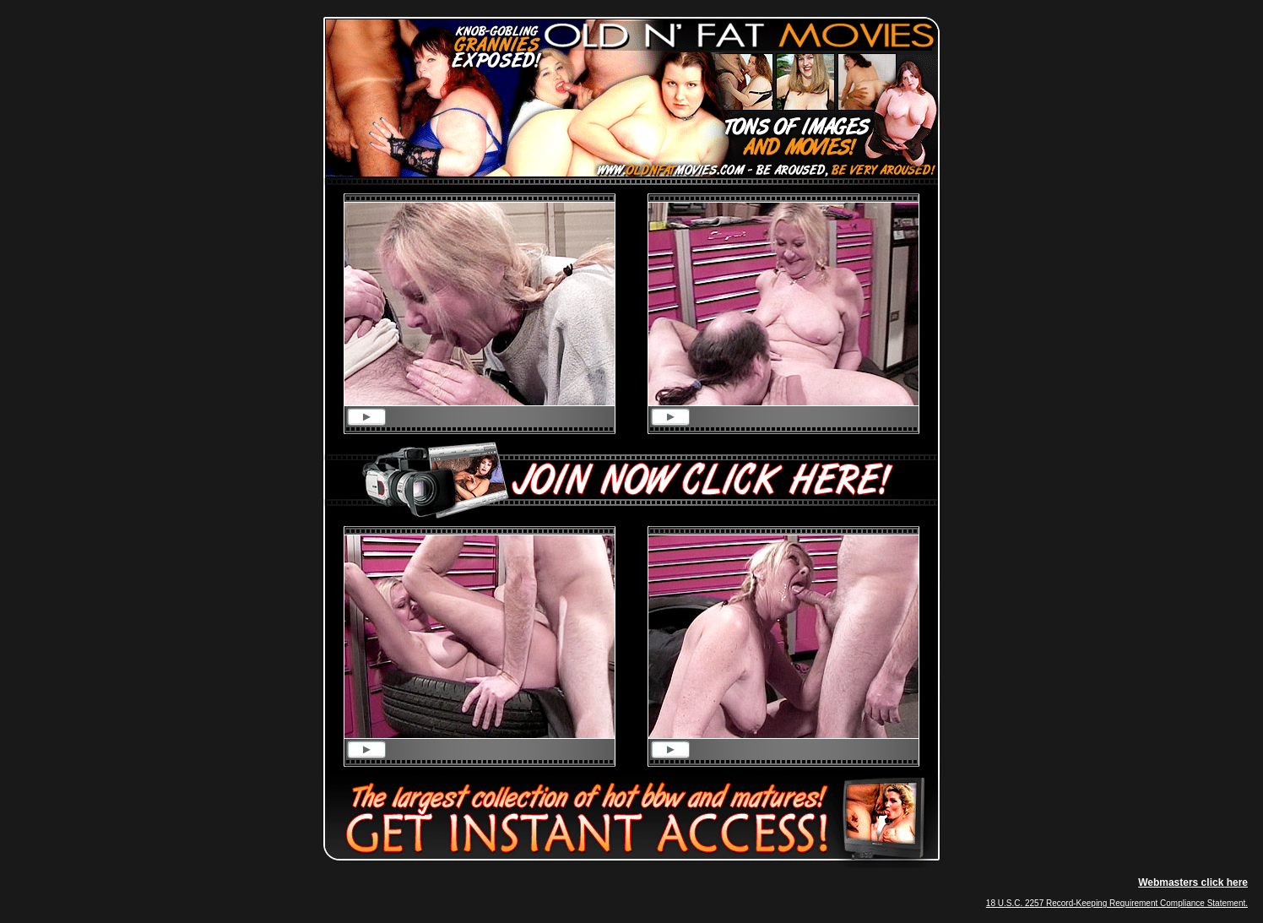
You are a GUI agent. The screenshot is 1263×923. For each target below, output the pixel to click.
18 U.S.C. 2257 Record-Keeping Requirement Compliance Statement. (1117, 903)
